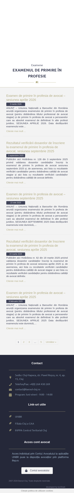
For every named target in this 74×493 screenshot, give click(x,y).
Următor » (51, 342)
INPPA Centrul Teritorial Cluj (31, 430)
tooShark (61, 487)
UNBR (18, 416)
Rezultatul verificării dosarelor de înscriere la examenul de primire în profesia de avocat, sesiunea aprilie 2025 (35, 245)
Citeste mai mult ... (16, 131)
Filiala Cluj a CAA (24, 423)
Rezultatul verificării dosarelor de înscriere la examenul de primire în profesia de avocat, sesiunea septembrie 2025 (35, 147)
